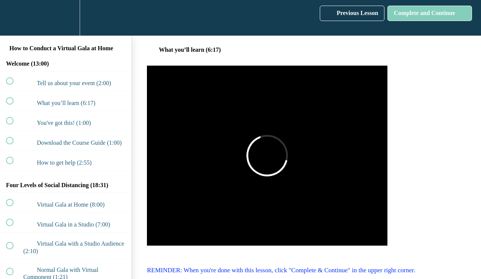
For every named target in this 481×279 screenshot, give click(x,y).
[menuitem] (66, 18)
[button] (14, 18)
